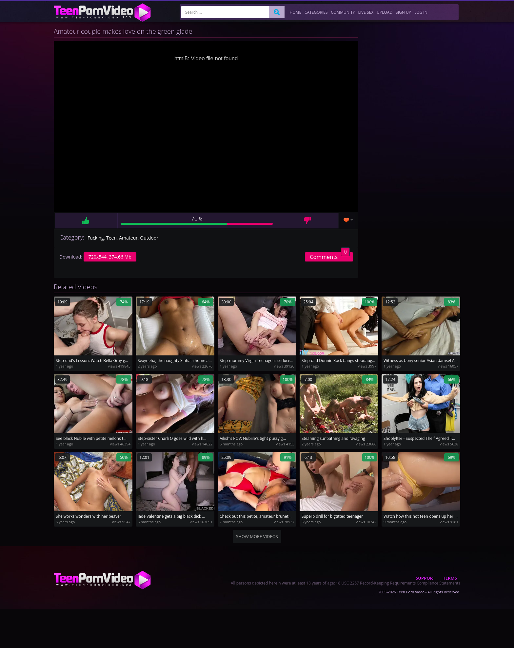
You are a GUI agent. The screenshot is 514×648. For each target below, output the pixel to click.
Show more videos (257, 536)
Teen (111, 238)
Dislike (307, 220)
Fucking (96, 238)
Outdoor (149, 238)
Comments (330, 256)
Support (425, 578)
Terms (450, 578)
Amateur (128, 238)
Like (86, 220)
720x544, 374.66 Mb (110, 257)
